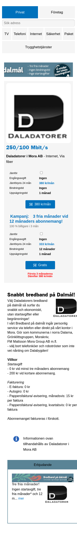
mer (21, 498)
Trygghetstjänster (38, 47)
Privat (20, 12)
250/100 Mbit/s (27, 148)
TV (6, 34)
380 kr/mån (46, 183)
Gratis (40, 265)
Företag (57, 12)
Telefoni (20, 34)
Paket (68, 34)
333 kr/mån (46, 244)
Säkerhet (53, 34)
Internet (36, 34)
